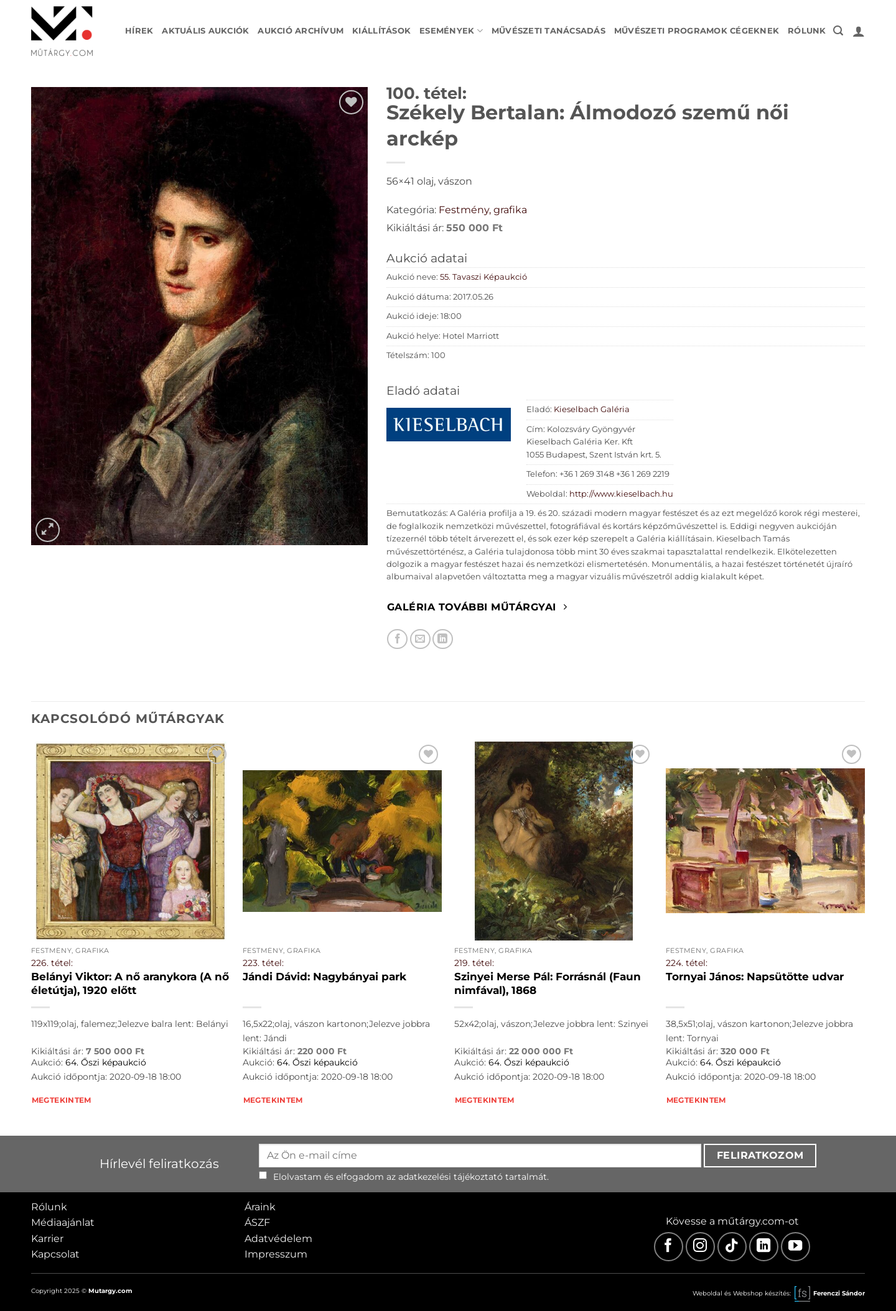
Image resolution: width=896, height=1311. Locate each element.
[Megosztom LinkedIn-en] (442, 639)
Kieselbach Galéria (592, 409)
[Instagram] (700, 1246)
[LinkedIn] (763, 1246)
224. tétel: (686, 962)
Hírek (139, 30)
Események (451, 31)
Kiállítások (381, 30)
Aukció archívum (300, 30)
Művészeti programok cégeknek (696, 30)
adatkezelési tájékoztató (450, 1176)
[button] (838, 31)
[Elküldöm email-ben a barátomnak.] (420, 639)
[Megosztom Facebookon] (397, 639)
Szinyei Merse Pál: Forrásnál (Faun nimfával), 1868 (547, 983)
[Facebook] (668, 1246)
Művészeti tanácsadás (548, 30)
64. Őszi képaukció (105, 1062)
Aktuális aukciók (205, 30)
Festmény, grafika (483, 210)
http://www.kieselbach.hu (621, 494)
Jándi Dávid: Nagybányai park (324, 976)
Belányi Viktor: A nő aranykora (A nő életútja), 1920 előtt (130, 983)
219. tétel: (474, 962)
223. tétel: (263, 962)
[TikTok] (732, 1246)
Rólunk (807, 30)
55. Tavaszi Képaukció (483, 277)
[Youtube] (795, 1246)
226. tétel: (52, 962)
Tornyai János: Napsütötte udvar (755, 976)
